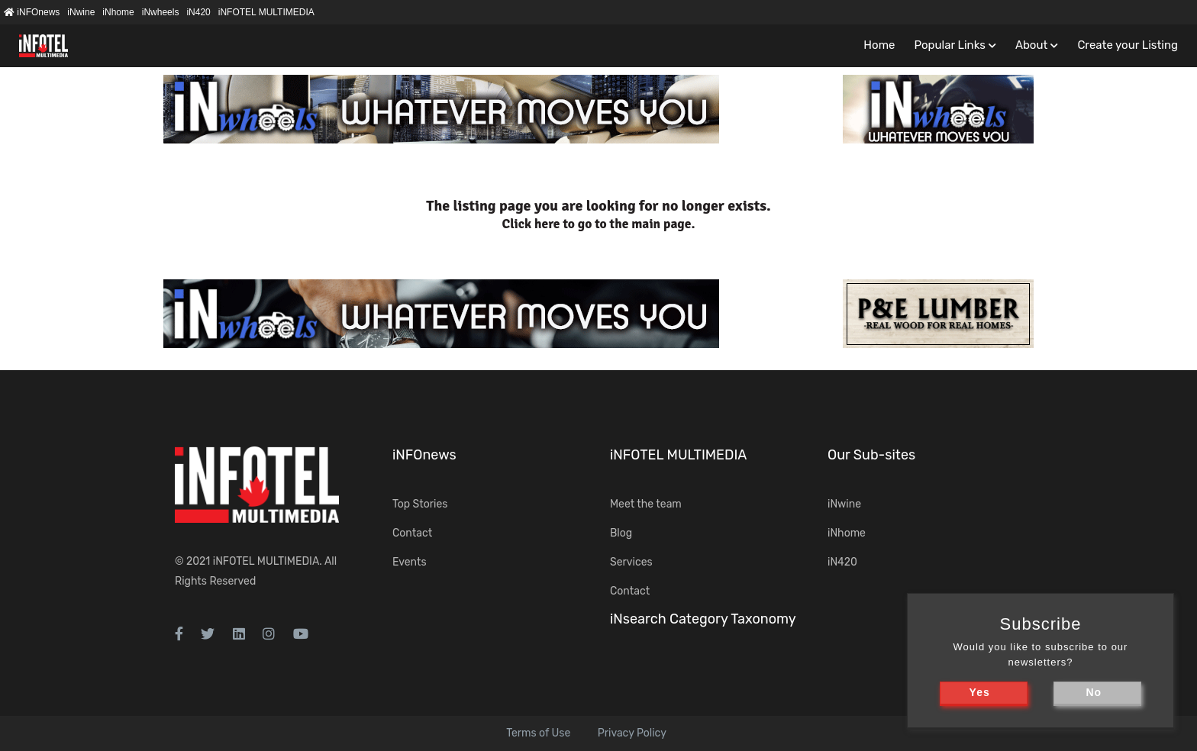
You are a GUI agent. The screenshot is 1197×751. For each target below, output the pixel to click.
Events (409, 562)
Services (631, 562)
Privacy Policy (632, 733)
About (1031, 45)
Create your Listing (1127, 45)
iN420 (198, 12)
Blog (621, 533)
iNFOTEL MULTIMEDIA (266, 12)
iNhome (118, 12)
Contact (412, 533)
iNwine (81, 12)
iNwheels (160, 12)
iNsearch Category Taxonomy (703, 619)
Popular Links (949, 45)
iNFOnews (32, 12)
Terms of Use (538, 733)
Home (879, 45)
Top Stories (419, 504)
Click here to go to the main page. (598, 224)
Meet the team (646, 504)
